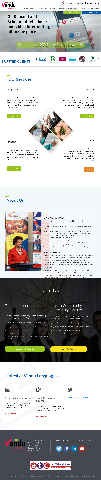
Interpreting (43, 8)
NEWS (58, 440)
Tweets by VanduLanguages (78, 398)
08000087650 (93, 3)
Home (26, 8)
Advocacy (61, 8)
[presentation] (36, 59)
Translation (53, 8)
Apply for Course (68, 349)
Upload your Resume (25, 349)
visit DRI (89, 169)
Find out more (13, 116)
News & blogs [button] (72, 8)
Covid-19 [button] (33, 8)
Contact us (95, 8)
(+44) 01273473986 (74, 3)
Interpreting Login (91, 12)
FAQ (88, 8)
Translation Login (72, 12)
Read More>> (10, 414)
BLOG (63, 440)
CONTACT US (75, 440)
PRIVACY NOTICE (87, 440)
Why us (82, 8)
